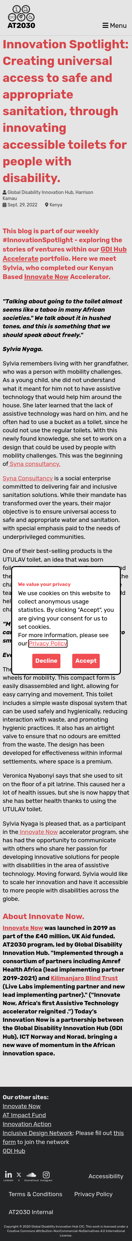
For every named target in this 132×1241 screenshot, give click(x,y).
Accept (86, 660)
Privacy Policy (48, 643)
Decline (46, 660)
